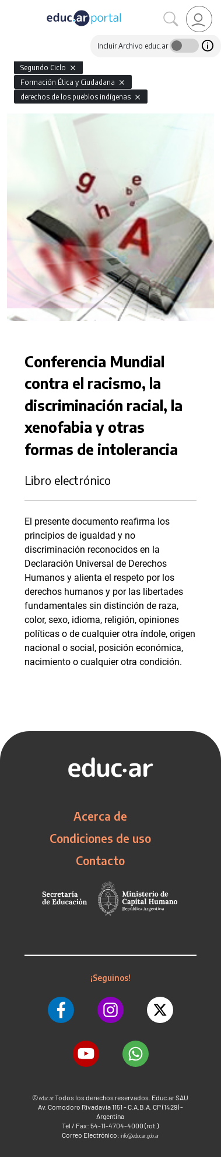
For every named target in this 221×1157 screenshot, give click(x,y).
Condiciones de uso (100, 838)
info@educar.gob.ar (140, 1135)
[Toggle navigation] (10, 6)
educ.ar (46, 1098)
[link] (199, 19)
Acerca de (100, 816)
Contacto (100, 860)
